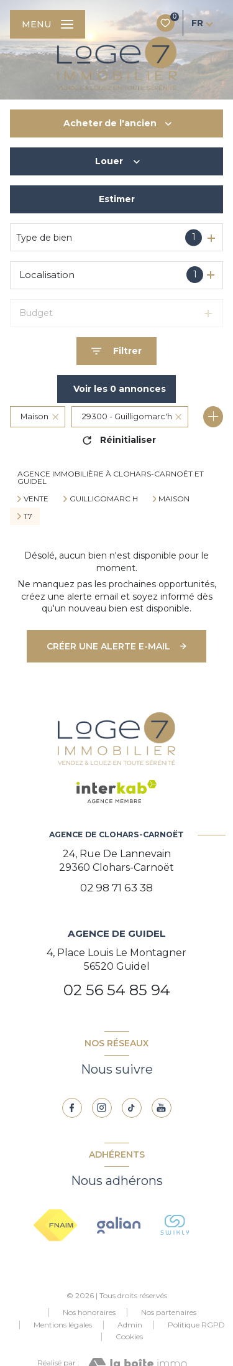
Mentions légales (63, 1324)
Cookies (129, 1336)
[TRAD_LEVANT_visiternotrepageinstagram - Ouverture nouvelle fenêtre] (102, 1108)
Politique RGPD (196, 1324)
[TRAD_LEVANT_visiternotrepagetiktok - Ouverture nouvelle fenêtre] (132, 1108)
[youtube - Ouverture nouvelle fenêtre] (161, 1108)
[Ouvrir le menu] (47, 24)
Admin (129, 1324)
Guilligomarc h (104, 499)
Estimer (117, 199)
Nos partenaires (168, 1312)
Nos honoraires (89, 1312)
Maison (174, 499)
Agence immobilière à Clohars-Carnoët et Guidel (110, 477)
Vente (36, 499)
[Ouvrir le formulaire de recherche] (116, 351)
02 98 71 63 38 (116, 887)
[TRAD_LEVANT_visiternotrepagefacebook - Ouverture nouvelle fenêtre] (72, 1108)
